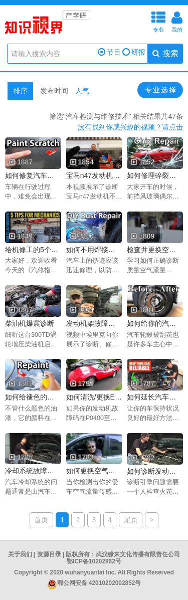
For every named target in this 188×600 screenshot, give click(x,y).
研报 (133, 52)
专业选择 (161, 90)
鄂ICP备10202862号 (94, 561)
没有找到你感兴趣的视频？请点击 (130, 127)
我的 (177, 21)
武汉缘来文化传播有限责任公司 (138, 554)
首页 (41, 520)
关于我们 (20, 554)
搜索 (165, 53)
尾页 (131, 520)
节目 (109, 52)
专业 (158, 21)
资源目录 (49, 554)
